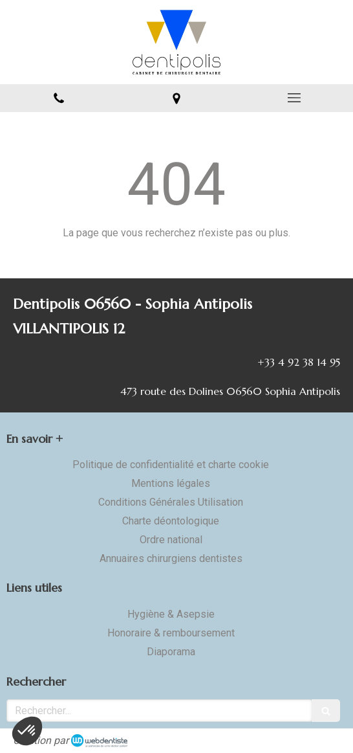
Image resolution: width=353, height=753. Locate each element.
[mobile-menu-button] (294, 98)
